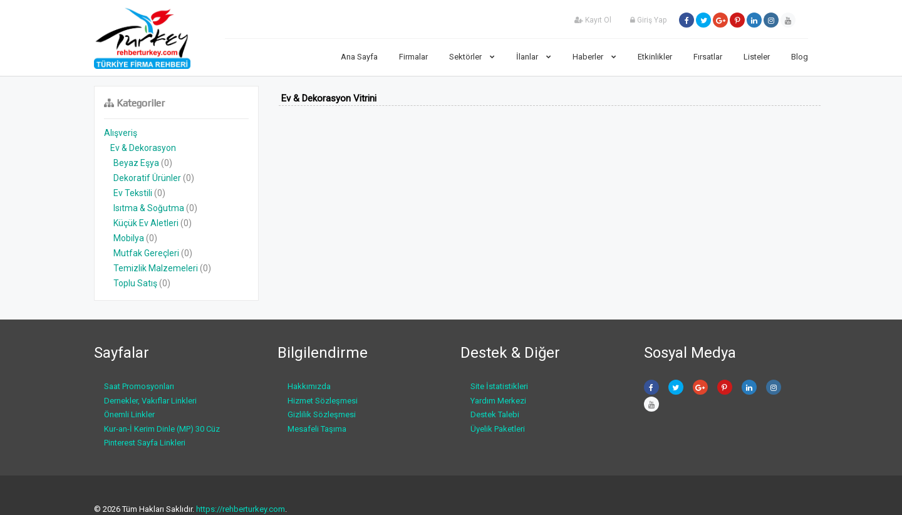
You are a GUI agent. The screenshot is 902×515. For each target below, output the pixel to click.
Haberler (594, 56)
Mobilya (128, 238)
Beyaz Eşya (136, 163)
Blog (799, 56)
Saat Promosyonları (139, 386)
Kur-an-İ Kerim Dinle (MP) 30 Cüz (162, 429)
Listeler (757, 56)
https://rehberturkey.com (240, 509)
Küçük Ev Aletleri (146, 223)
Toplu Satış (135, 283)
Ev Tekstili (132, 193)
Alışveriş (120, 133)
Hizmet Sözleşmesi (323, 400)
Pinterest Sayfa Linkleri (144, 442)
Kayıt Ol (592, 20)
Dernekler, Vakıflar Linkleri (150, 400)
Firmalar (413, 56)
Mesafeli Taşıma (317, 429)
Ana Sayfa (359, 56)
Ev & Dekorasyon (143, 148)
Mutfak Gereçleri (146, 253)
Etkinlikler (655, 56)
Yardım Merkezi (498, 400)
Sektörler (472, 56)
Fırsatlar (707, 56)
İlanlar (533, 56)
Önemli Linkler (129, 414)
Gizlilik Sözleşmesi (322, 414)
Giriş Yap (648, 20)
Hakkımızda (309, 386)
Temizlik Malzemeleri (155, 268)
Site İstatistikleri (499, 386)
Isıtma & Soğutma (148, 208)
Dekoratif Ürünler (147, 178)
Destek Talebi (494, 414)
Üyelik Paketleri (497, 429)
